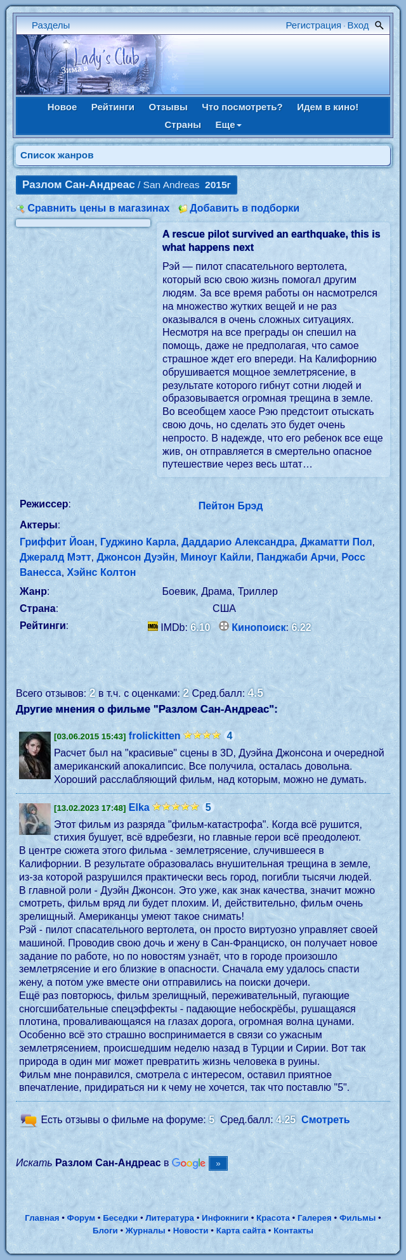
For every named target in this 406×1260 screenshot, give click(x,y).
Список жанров (57, 155)
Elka (139, 807)
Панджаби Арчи (296, 557)
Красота (273, 1218)
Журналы (146, 1230)
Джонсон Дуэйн (135, 557)
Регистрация (314, 25)
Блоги (105, 1230)
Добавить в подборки (244, 208)
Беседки (120, 1218)
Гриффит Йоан (57, 542)
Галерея (315, 1218)
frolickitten (155, 735)
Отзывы (168, 106)
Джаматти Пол (336, 542)
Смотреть (325, 1120)
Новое (62, 106)
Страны (182, 124)
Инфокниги (225, 1218)
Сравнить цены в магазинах (98, 208)
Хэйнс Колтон (101, 572)
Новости (191, 1230)
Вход (358, 25)
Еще (229, 124)
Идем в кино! (327, 106)
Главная (42, 1218)
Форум (81, 1218)
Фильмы (357, 1218)
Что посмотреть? (242, 106)
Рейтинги (112, 106)
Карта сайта (241, 1230)
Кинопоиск (258, 627)
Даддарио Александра (237, 542)
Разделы (51, 25)
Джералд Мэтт (55, 557)
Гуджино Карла (138, 542)
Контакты (293, 1230)
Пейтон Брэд (231, 505)
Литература (169, 1218)
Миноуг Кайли (215, 557)
